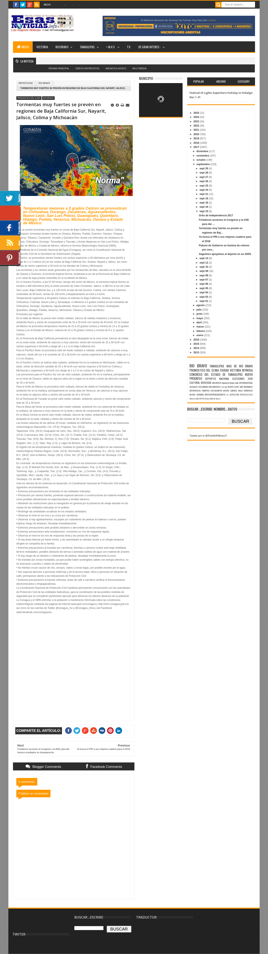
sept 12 (204, 262)
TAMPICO (206, 390)
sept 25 (204, 185)
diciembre (202, 151)
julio (199, 309)
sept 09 (204, 271)
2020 (196, 134)
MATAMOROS (214, 386)
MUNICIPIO (146, 78)
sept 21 (204, 194)
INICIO (23, 46)
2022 (196, 125)
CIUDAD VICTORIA (230, 370)
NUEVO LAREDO (230, 390)
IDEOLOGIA (206, 382)
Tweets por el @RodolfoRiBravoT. (208, 435)
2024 (196, 117)
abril (199, 322)
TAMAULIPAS (87, 46)
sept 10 (204, 266)
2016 (196, 339)
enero (200, 335)
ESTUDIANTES (216, 390)
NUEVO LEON (233, 386)
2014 (196, 348)
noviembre (203, 155)
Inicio (47, 4)
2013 (196, 352)
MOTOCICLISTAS (246, 394)
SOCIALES (193, 386)
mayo (200, 318)
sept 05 (204, 288)
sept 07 (204, 279)
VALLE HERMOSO (245, 390)
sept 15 (204, 211)
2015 (196, 343)
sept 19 (204, 198)
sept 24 (204, 189)
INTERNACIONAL (246, 382)
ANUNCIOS (216, 382)
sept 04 (204, 292)
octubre (201, 159)
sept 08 (204, 275)
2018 (196, 142)
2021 (196, 129)
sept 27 (204, 177)
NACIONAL (224, 378)
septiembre (203, 164)
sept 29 (204, 168)
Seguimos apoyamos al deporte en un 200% (225, 254)
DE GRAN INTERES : (149, 46)
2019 (196, 138)
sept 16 (204, 206)
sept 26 (204, 181)
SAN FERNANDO (246, 386)
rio (222, 386)
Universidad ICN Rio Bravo (199, 398)
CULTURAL (194, 382)
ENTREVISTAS (195, 390)
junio (199, 313)
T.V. (129, 46)
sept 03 (204, 296)
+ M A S (110, 46)
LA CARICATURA (233, 394)
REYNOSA (247, 370)
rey (225, 386)
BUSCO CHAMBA (196, 394)
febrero (201, 331)
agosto (200, 305)
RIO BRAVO (61, 46)
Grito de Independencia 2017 (216, 215)
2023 (196, 121)
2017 (196, 147)
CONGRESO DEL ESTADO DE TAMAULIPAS (216, 374)
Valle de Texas (215, 398)
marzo (200, 326)
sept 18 (204, 202)
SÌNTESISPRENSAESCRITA (215, 394)
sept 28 (204, 172)
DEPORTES (210, 378)
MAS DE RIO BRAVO (240, 366)
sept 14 (204, 258)
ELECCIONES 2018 (242, 378)
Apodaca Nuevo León (230, 382)
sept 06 (204, 283)
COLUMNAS (203, 386)
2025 (196, 112)
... (65, 4)
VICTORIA (42, 46)
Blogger (143, 70)
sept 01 (204, 301)
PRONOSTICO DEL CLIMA (28, 98)
